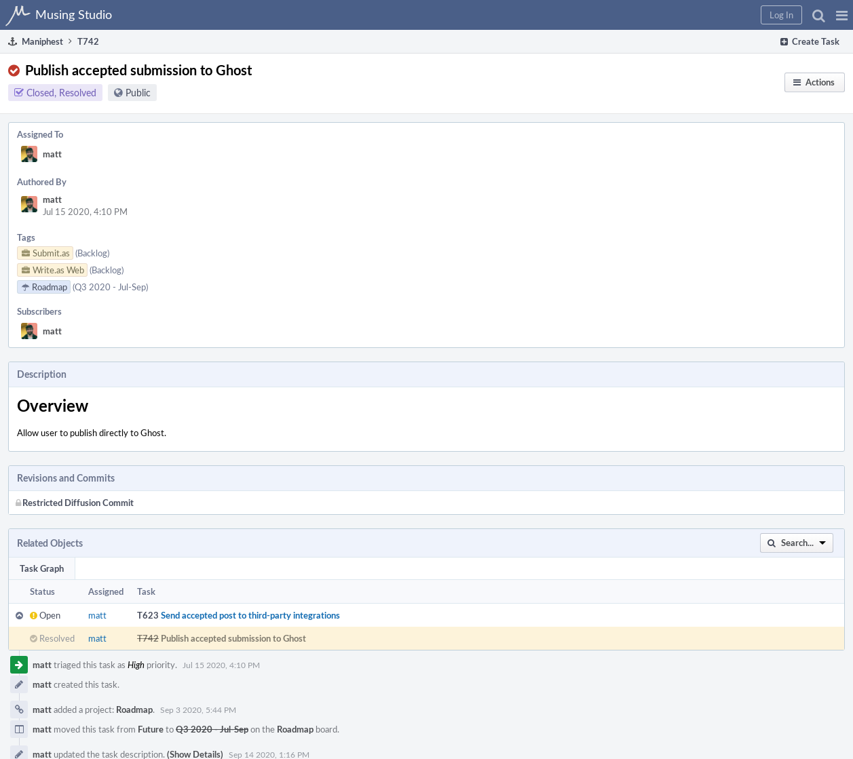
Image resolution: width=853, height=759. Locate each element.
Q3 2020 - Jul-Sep (212, 729)
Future (151, 729)
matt (52, 154)
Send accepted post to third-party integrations (250, 615)
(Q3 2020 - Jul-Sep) (110, 287)
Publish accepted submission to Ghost (233, 638)
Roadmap (134, 709)
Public (138, 92)
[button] (842, 15)
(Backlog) (92, 253)
